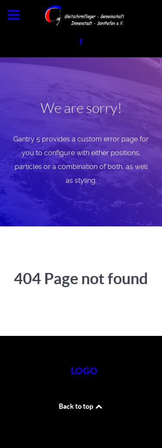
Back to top (81, 406)
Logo (84, 370)
